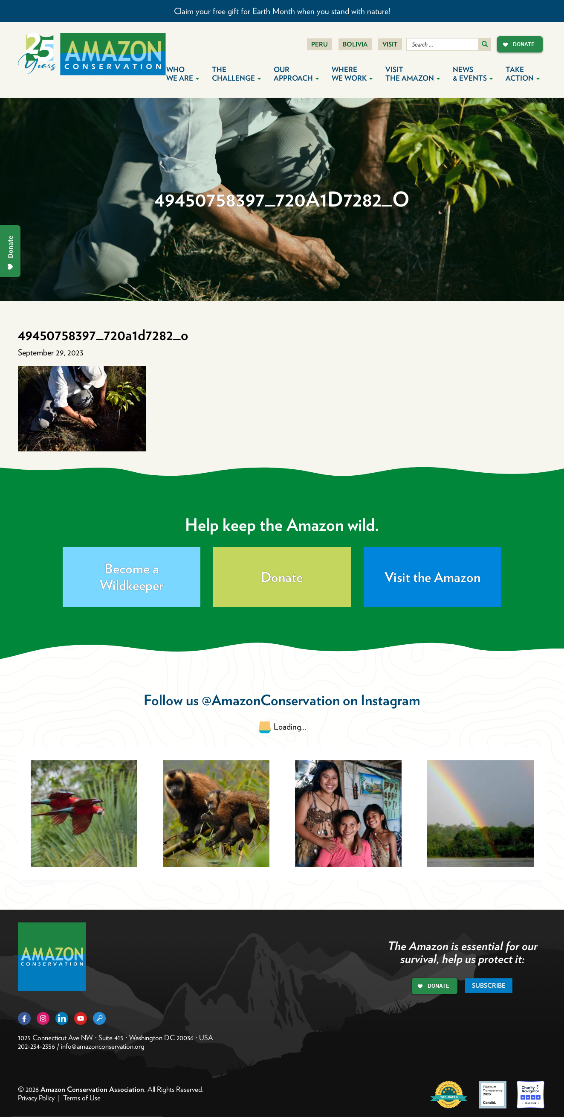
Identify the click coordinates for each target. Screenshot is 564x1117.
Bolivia (355, 44)
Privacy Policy (36, 1098)
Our (296, 73)
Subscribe (489, 985)
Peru (319, 44)
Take (523, 73)
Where (352, 73)
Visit (390, 44)
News (473, 73)
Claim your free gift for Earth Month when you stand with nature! (282, 11)
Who (182, 73)
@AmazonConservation (271, 700)
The (236, 73)
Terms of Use (82, 1098)
